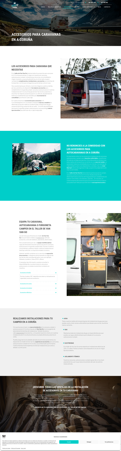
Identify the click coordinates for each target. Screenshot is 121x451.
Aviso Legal (23, 448)
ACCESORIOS (67, 7)
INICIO (43, 7)
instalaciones (40, 238)
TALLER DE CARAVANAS (54, 7)
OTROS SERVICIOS (88, 6)
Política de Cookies (6, 448)
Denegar (89, 442)
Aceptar (69, 442)
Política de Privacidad (15, 448)
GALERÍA (76, 7)
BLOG (99, 7)
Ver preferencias (109, 442)
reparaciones (20, 333)
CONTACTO (107, 7)
